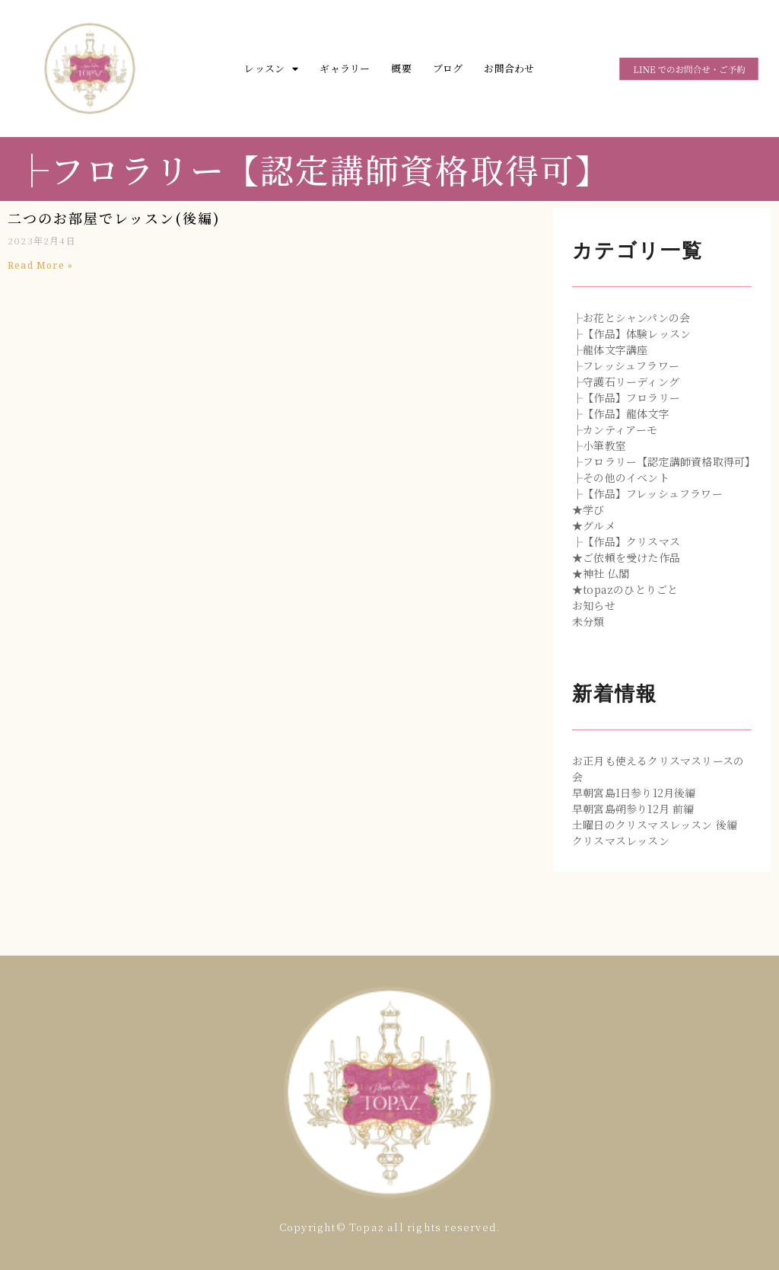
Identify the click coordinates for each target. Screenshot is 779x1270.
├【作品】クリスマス (626, 541)
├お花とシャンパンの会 (631, 317)
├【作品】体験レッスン (631, 333)
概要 (401, 68)
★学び (588, 509)
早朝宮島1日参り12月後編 (634, 792)
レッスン (271, 68)
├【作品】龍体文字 (620, 413)
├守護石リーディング (625, 381)
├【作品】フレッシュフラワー (647, 493)
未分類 (588, 621)
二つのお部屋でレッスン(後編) (114, 218)
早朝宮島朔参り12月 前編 (633, 808)
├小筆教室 (599, 445)
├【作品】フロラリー (626, 397)
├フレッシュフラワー (625, 365)
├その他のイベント (620, 477)
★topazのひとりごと (625, 589)
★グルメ (593, 525)
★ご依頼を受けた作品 (626, 557)
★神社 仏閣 (600, 573)
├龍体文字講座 (609, 349)
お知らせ (593, 605)
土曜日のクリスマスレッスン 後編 (654, 824)
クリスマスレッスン (620, 840)
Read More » (40, 265)
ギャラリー (345, 68)
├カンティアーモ (615, 429)
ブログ (448, 68)
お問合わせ (509, 68)
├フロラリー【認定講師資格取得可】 (663, 461)
